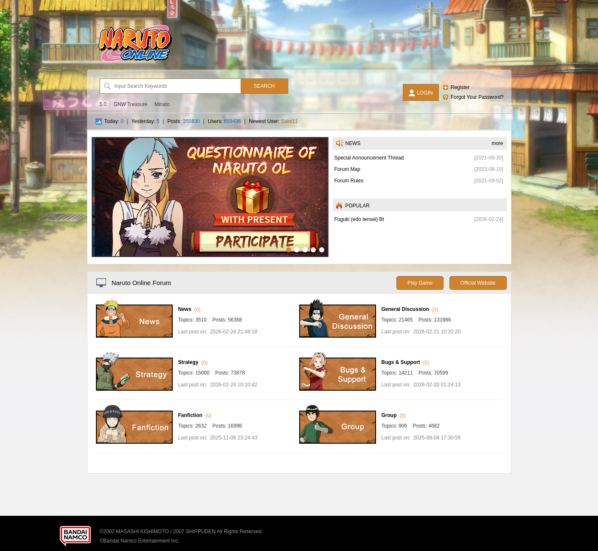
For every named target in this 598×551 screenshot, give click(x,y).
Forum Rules (349, 181)
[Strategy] (134, 389)
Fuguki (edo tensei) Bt (359, 219)
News (184, 309)
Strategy (188, 362)
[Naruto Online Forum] (135, 61)
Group (389, 415)
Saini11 (289, 121)
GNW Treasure (131, 104)
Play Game (419, 283)
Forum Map (347, 169)
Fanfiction (190, 415)
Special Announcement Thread (369, 158)
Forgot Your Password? (477, 97)
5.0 (103, 104)
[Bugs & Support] (337, 389)
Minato (162, 104)
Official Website (478, 283)
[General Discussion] (337, 336)
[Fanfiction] (134, 442)
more (497, 143)
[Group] (337, 442)
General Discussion (405, 309)
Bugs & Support (401, 362)
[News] (134, 336)
